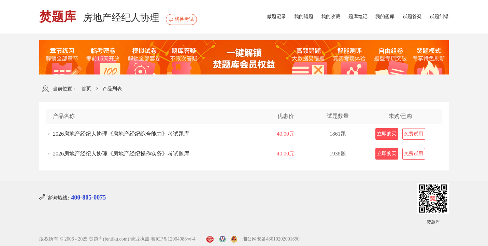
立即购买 (386, 133)
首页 (86, 88)
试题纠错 (439, 16)
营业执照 (139, 239)
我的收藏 (330, 16)
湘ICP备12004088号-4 (172, 239)
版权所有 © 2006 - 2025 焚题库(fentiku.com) (84, 239)
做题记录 (276, 16)
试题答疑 (412, 16)
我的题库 (384, 16)
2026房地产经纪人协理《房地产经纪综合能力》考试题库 (121, 134)
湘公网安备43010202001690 (271, 239)
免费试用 (413, 133)
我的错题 (303, 16)
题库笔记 (358, 16)
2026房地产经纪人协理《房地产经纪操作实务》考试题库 (121, 153)
